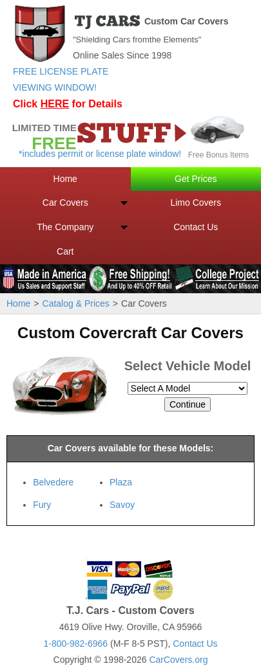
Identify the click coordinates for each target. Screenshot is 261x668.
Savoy (122, 505)
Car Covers (65, 202)
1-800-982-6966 (75, 643)
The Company (65, 227)
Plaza (121, 482)
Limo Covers (195, 202)
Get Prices (196, 179)
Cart (65, 251)
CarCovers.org (178, 659)
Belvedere (53, 482)
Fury (42, 505)
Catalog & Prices (76, 303)
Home (65, 179)
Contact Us (195, 227)
